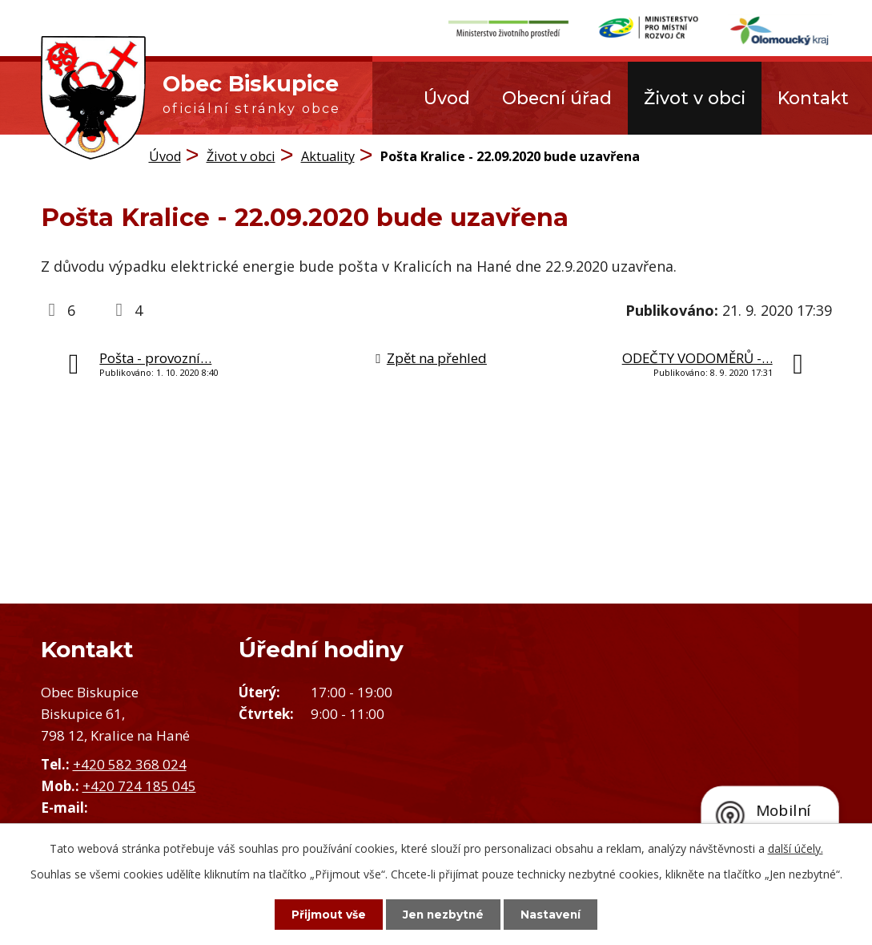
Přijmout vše (323, 914)
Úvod (447, 97)
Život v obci (694, 97)
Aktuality (328, 156)
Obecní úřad (557, 97)
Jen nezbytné (443, 914)
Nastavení (555, 914)
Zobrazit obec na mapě (654, 751)
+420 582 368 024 (130, 764)
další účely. (795, 847)
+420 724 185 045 (139, 786)
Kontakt (813, 97)
